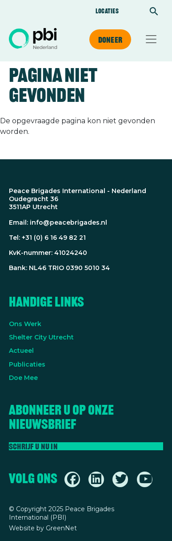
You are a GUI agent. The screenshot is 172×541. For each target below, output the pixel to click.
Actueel (21, 351)
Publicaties (27, 364)
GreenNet (61, 528)
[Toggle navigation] (151, 39)
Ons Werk (25, 324)
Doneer (110, 39)
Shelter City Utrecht (41, 337)
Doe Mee (23, 378)
